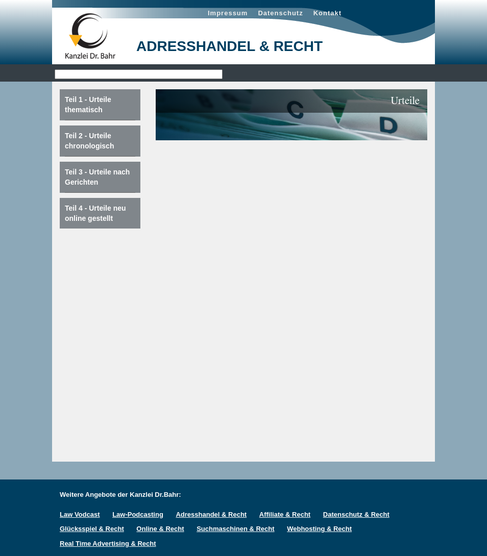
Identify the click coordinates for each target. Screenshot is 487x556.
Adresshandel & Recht (211, 514)
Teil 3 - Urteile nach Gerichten (97, 177)
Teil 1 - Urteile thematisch (88, 104)
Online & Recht (160, 529)
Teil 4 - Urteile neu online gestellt (95, 213)
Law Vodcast (80, 514)
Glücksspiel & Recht (92, 529)
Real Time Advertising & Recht (108, 543)
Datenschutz (280, 13)
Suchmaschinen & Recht (235, 529)
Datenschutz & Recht (356, 514)
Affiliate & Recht (284, 514)
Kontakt (327, 13)
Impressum (228, 13)
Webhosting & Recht (319, 529)
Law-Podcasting (137, 514)
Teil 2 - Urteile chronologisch (89, 141)
